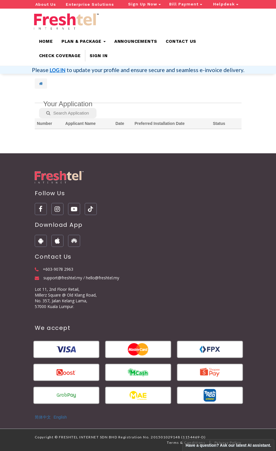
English (60, 417)
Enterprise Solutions (90, 4)
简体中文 (43, 417)
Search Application (67, 113)
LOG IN (57, 70)
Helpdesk (225, 4)
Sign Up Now (144, 4)
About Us (45, 4)
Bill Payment (185, 4)
